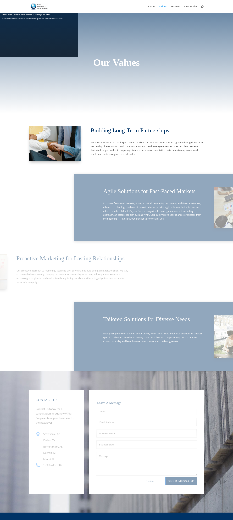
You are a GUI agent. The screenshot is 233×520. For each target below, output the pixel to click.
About (151, 6)
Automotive (190, 6)
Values (163, 6)
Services (175, 6)
